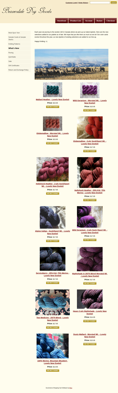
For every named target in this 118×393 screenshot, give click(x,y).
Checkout (111, 21)
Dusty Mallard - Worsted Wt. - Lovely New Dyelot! (89, 335)
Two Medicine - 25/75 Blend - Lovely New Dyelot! (52, 319)
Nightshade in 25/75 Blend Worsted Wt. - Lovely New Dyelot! (89, 275)
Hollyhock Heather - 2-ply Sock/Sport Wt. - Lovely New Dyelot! (52, 185)
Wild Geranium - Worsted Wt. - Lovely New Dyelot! (90, 102)
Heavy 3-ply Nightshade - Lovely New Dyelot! (90, 312)
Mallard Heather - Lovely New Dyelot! (52, 100)
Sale (10, 61)
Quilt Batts (12, 57)
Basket (99, 21)
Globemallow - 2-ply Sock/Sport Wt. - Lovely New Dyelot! (89, 142)
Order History (83, 2)
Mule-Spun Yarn (14, 33)
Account (88, 21)
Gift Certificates (13, 65)
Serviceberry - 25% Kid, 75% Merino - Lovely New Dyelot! (52, 274)
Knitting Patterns (14, 44)
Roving (10, 53)
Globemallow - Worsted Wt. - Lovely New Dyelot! (52, 134)
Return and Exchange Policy (18, 70)
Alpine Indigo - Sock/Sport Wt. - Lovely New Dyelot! (52, 232)
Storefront (61, 21)
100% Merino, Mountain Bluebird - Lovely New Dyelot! (52, 362)
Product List (75, 21)
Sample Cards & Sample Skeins (17, 38)
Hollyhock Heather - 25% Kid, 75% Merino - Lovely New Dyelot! (90, 191)
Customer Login (71, 2)
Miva (70, 388)
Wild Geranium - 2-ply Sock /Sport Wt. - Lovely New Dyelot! (89, 231)
